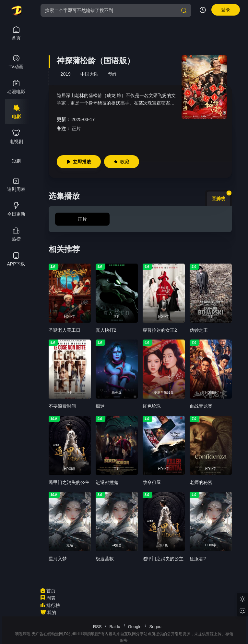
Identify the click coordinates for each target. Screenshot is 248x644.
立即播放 (78, 161)
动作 (112, 74)
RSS (97, 626)
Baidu (115, 626)
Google (135, 626)
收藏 (121, 161)
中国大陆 (89, 74)
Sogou (155, 626)
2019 (66, 74)
